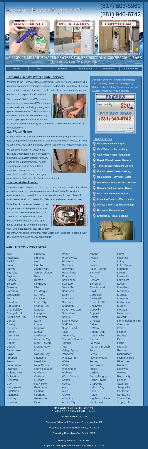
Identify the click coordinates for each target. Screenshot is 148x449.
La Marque (41, 291)
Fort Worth (96, 365)
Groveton (12, 379)
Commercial (108, 68)
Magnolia (40, 328)
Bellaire (11, 283)
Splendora (68, 313)
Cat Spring (13, 305)
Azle (92, 261)
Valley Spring (70, 350)
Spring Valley (70, 320)
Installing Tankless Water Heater (115, 199)
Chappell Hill (14, 313)
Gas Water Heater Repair (111, 143)
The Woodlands (72, 339)
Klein (37, 287)
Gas (39, 68)
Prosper (122, 346)
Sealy (65, 294)
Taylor (65, 331)
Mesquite (122, 298)
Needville (40, 361)
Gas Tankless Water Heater (112, 193)
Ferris (93, 353)
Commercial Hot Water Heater (114, 177)
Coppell (94, 313)
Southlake (123, 391)
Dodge (10, 346)
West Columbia (71, 376)
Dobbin (10, 342)
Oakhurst (40, 372)
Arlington (67, 398)
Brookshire (13, 294)
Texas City (68, 335)
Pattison (39, 391)
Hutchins (122, 257)
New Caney (41, 365)
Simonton (68, 305)
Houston (11, 402)
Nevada (122, 309)
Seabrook (68, 291)
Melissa (122, 294)
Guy (9, 383)
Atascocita (12, 257)
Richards (67, 261)
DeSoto (94, 328)
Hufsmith (39, 257)
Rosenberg (68, 272)
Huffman (39, 254)
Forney (94, 361)
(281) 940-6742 (120, 14)
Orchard (39, 379)
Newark (122, 316)
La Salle (39, 298)
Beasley (11, 279)
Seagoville (123, 387)
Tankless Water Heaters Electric (115, 165)
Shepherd (68, 298)
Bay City (11, 272)
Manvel (38, 331)
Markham (40, 335)
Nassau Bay (42, 353)
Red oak (122, 350)
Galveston (12, 376)
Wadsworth (69, 357)
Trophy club (124, 402)
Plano (120, 342)
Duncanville (97, 335)
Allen (65, 391)
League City (41, 305)
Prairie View (69, 257)
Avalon (94, 257)
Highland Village (100, 398)
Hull (36, 261)
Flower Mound (98, 357)
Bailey (93, 265)
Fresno (10, 361)
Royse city (123, 376)
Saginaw (122, 383)
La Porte (39, 294)
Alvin (9, 254)
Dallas (93, 324)
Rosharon (68, 276)
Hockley (11, 398)
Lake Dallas (124, 265)
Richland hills (125, 357)
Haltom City (97, 387)
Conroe (11, 320)
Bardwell (95, 272)
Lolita (37, 320)
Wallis (65, 365)
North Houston (43, 368)
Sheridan (67, 302)
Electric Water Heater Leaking (114, 171)
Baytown (11, 276)
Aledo (65, 387)
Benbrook (95, 283)
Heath (93, 394)
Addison (67, 383)
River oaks (124, 361)
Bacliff (10, 261)
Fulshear (11, 368)
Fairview (95, 342)
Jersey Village (43, 272)
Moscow (39, 350)
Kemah (38, 279)
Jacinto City (41, 268)
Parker (121, 339)
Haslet (93, 391)
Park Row (40, 383)
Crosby (10, 324)
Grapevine (96, 383)
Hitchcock (12, 394)
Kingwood (40, 283)
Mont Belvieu (42, 342)
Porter (66, 254)
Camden (11, 302)
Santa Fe (68, 287)
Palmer (121, 331)
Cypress (11, 328)
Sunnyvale (123, 394)
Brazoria (11, 287)
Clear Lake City (16, 316)
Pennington (41, 398)
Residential (85, 68)
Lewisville (123, 276)
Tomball (67, 342)
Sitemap (71, 440)
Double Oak (97, 331)
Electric (62, 68)
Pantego (122, 335)
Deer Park (12, 335)
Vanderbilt (68, 353)
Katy (37, 276)
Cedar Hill (96, 298)
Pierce (38, 402)
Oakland (39, 376)
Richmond (68, 265)
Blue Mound (97, 287)
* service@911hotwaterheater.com (74, 413)
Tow (64, 346)
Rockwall (122, 368)
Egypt (10, 353)
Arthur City (68, 402)
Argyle (66, 394)
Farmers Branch (100, 346)
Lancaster (123, 268)
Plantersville (97, 402)
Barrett (10, 268)
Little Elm (123, 279)
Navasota (40, 357)
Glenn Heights (98, 376)
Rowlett (121, 372)
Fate (92, 350)
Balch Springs (98, 268)
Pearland (39, 394)
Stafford (67, 324)
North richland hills (129, 320)
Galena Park (14, 372)
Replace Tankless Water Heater (115, 188)
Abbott (66, 379)
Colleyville (96, 305)
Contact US (83, 440)
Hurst (120, 254)
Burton (10, 298)
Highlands (12, 391)
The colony (124, 398)
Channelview (14, 309)
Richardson (124, 353)
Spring (66, 316)
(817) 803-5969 (120, 5)
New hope (123, 313)
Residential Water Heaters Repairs (116, 182)
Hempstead (13, 387)
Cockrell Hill (97, 302)
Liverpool (40, 313)
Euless (94, 339)
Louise (38, 324)
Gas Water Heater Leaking (112, 149)
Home (16, 68)
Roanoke (122, 365)
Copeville (95, 309)
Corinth (94, 316)
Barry (93, 276)
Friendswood (14, 365)
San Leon (68, 283)
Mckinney (123, 291)
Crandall (95, 320)
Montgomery (42, 346)
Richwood (68, 268)
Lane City (40, 302)
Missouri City (42, 339)
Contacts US (131, 68)
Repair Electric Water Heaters (114, 160)
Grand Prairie (98, 379)
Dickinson (12, 339)
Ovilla (120, 328)
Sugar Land (69, 328)
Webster (67, 372)
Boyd (93, 291)
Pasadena (40, 387)
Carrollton (96, 294)
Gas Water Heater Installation (114, 154)
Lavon (121, 272)
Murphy (121, 305)
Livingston (40, 316)
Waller (66, 361)
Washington (69, 368)
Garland (94, 372)
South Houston (71, 309)
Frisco (93, 368)
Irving (120, 261)
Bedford (94, 279)
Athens (94, 254)
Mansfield (123, 287)
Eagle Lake (13, 350)
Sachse (121, 379)
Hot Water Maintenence (110, 210)
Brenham (12, 291)
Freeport (11, 357)
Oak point (123, 324)
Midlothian (123, 302)
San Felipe (69, 279)
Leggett (38, 309)
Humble (39, 265)
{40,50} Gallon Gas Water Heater (115, 204)
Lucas (121, 283)
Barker (10, 265)
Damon (10, 331)
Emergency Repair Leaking (112, 215)
